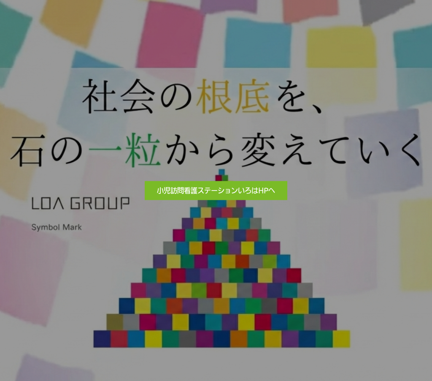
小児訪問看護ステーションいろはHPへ (216, 190)
